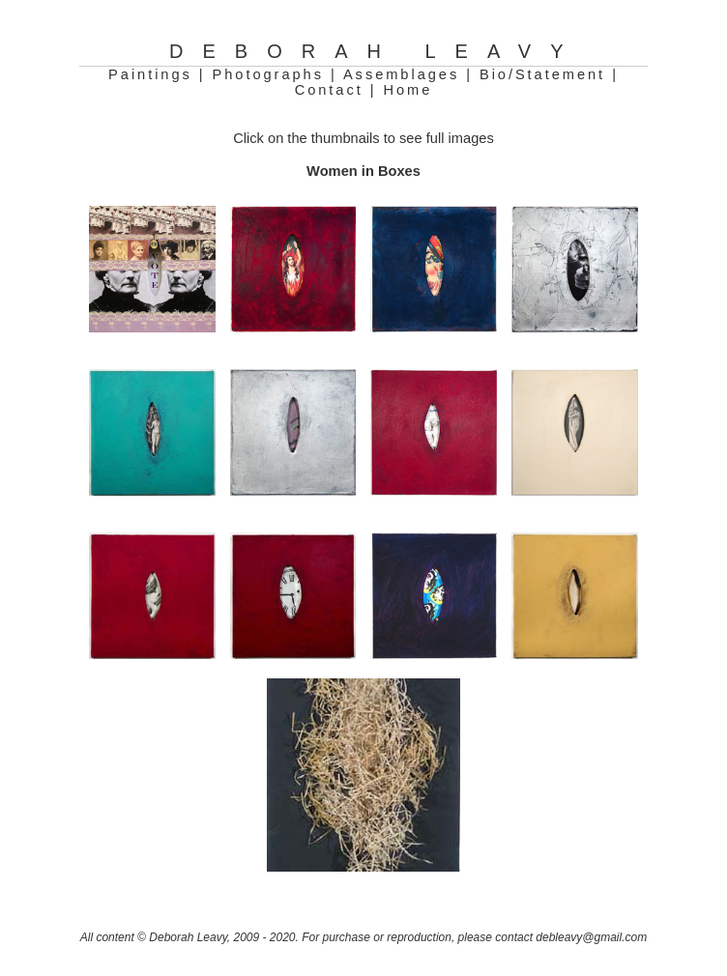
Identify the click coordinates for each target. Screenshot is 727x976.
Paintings (150, 74)
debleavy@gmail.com (591, 937)
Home (407, 90)
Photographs (268, 74)
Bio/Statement (542, 74)
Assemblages (401, 74)
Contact (329, 90)
